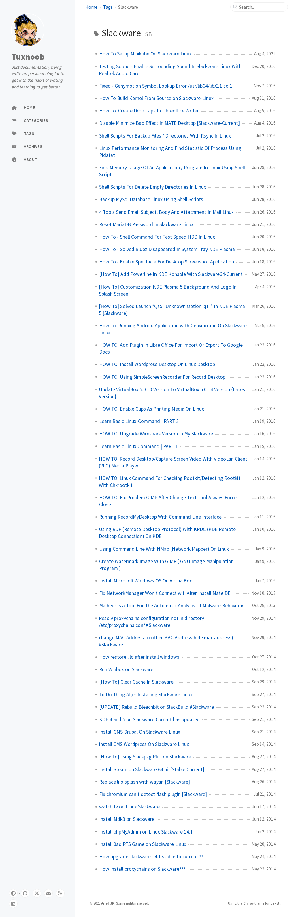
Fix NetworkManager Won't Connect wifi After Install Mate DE (165, 593)
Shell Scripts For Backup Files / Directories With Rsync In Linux (165, 136)
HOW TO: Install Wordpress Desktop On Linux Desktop (157, 364)
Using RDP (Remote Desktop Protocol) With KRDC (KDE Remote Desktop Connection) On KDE (167, 532)
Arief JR (107, 903)
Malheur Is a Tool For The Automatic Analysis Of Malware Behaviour (171, 605)
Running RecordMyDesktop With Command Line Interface (160, 517)
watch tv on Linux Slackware (129, 806)
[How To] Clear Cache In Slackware (136, 682)
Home (91, 7)
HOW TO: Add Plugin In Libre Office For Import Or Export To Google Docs (171, 348)
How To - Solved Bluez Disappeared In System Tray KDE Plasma (167, 249)
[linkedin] (13, 904)
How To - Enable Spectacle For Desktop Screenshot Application (166, 262)
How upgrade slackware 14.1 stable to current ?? (151, 856)
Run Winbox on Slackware (126, 669)
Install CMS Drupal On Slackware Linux (139, 732)
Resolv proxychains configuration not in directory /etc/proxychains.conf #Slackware (151, 621)
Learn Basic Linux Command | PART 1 (138, 446)
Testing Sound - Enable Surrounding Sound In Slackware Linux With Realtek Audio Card (170, 70)
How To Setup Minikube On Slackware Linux (145, 54)
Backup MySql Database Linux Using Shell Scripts (151, 199)
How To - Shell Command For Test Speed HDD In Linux (157, 237)
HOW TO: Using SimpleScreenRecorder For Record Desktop (162, 377)
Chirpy (248, 903)
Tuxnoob (28, 56)
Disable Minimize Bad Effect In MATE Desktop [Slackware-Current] (169, 123)
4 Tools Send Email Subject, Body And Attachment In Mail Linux (166, 212)
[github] (25, 893)
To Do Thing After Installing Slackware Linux (146, 694)
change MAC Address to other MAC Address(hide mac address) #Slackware (166, 641)
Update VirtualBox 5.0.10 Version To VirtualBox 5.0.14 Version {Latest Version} (173, 393)
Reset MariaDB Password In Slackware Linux (146, 224)
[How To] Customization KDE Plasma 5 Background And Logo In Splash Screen (168, 290)
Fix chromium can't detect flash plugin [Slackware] (153, 794)
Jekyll (275, 903)
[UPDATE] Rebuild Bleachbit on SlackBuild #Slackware (156, 707)
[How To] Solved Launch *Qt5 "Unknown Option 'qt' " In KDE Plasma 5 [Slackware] (172, 309)
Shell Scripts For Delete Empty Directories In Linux (152, 187)
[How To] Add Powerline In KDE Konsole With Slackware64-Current (171, 274)
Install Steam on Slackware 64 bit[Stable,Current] (151, 769)
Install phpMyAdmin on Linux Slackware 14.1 (146, 832)
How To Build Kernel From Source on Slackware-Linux (156, 98)
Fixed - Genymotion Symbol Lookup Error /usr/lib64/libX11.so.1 (165, 86)
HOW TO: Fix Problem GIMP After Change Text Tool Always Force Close (168, 501)
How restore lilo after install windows (139, 657)
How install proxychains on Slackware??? (142, 869)
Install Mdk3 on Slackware (126, 819)
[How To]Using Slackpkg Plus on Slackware (145, 756)
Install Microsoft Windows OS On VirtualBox (145, 581)
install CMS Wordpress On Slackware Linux (144, 744)
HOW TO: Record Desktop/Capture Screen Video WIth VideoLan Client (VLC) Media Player (173, 462)
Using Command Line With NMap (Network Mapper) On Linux (164, 549)
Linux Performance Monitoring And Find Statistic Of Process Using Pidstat (170, 151)
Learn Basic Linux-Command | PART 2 (139, 421)
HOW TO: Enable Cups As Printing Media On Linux (151, 409)
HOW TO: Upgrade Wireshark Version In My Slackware (156, 433)
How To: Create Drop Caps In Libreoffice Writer (149, 110)
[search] (261, 7)
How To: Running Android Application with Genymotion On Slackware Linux (173, 329)
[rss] (60, 893)
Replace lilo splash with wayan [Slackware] (144, 782)
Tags (108, 7)
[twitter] (37, 893)
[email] (48, 893)
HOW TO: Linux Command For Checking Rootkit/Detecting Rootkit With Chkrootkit (169, 481)
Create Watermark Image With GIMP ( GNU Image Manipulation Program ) (166, 564)
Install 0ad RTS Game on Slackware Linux (142, 844)
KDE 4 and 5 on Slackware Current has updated (149, 719)
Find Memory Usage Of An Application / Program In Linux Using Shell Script (172, 171)
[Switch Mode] (13, 893)
